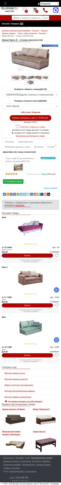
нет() (52, 174)
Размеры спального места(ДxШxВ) (30, 101)
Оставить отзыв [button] (13, 181)
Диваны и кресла (11, 461)
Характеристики (25, 142)
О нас (27, 458)
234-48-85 (18, 477)
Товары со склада (11, 468)
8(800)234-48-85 (45, 10)
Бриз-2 (5, 267)
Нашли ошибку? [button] (51, 188)
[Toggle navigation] (5, 3)
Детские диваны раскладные (17, 397)
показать (20, 205)
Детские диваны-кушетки (16, 379)
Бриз (4, 317)
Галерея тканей (43, 465)
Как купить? (8, 458)
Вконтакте (31, 471)
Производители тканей (41, 458)
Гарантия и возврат (12, 465)
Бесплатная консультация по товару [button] (30, 136)
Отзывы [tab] (51, 146)
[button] (13, 23)
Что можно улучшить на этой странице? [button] (25, 401)
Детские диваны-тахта (14, 373)
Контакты (36, 461)
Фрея (4, 217)
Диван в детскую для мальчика (18, 385)
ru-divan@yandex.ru (17, 471)
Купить (27, 255)
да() (45, 174)
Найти (45, 18)
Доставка (38, 147)
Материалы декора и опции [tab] (17, 147)
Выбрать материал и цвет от (30, 118)
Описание (9, 142)
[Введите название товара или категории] (27, 18)
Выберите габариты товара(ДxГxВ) (30, 89)
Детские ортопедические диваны (19, 391)
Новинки (46, 461)
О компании (25, 461)
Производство (28, 465)
